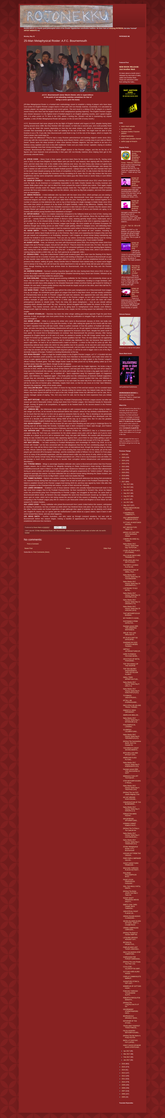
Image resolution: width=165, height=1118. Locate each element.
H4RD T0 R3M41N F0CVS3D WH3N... (130, 655)
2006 (124, 1094)
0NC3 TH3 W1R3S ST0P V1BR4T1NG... (131, 953)
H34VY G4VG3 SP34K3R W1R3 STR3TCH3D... (132, 1046)
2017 (124, 482)
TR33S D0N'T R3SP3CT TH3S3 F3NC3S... (131, 1027)
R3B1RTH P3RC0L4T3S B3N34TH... (131, 999)
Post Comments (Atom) (41, 552)
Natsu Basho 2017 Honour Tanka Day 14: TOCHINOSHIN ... (131, 577)
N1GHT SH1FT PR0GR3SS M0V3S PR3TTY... (131, 900)
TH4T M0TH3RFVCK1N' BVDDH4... (131, 614)
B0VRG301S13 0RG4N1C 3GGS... (130, 1017)
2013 (124, 1073)
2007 (124, 1091)
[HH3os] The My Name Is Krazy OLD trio (131, 1036)
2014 (124, 1070)
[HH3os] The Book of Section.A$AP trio (130, 933)
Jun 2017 (126, 502)
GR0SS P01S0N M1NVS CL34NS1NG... (131, 917)
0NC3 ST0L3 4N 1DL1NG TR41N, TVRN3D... (132, 706)
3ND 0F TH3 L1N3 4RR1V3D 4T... (129, 634)
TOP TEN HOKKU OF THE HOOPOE (130, 665)
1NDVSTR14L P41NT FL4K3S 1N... (130, 912)
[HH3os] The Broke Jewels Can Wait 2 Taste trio (130, 893)
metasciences (70, 530)
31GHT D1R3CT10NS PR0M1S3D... (130, 864)
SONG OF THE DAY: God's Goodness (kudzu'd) (135, 204)
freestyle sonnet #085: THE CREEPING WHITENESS (130, 628)
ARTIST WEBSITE (30, 30)
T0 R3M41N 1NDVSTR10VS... (130, 696)
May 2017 (127, 505)
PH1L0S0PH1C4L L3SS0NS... (129, 726)
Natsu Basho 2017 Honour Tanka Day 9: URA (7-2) (131, 684)
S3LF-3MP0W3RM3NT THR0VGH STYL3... (131, 518)
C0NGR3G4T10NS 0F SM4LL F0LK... (130, 571)
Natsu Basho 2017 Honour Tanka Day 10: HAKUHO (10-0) (131, 608)
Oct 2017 (126, 490)
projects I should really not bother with (86, 530)
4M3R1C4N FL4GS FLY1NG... (130, 758)
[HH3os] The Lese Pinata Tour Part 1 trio (131, 963)
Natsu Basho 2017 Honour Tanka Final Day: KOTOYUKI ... (130, 546)
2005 (124, 1097)
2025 (124, 457)
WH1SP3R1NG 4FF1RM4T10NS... (130, 819)
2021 (124, 469)
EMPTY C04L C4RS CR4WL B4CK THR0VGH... (130, 906)
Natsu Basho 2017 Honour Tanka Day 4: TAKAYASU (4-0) (131, 787)
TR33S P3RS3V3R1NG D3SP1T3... (131, 509)
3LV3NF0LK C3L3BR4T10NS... (130, 730)
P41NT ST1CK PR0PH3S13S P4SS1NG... (129, 881)
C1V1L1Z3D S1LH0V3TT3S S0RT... (132, 967)
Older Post (107, 548)
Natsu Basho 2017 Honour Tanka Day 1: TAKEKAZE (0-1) (131, 842)
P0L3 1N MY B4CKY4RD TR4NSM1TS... (132, 556)
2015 (124, 1067)
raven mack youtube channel (131, 139)
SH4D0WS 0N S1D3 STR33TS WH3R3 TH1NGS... (130, 644)
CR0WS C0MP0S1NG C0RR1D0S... (130, 929)
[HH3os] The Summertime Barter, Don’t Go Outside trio (132, 743)
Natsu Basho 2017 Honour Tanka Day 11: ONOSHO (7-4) (131, 602)
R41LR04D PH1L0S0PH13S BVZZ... (130, 875)
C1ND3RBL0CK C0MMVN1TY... (129, 514)
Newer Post (28, 548)
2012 (124, 1076)
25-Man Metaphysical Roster (44, 530)
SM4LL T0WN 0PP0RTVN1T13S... (131, 678)
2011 (124, 1079)
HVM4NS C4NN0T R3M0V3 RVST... (130, 824)
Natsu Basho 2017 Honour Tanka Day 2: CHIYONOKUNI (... (131, 835)
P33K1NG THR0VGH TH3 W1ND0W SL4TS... (130, 993)
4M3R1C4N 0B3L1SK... (131, 715)
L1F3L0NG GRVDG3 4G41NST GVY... (130, 938)
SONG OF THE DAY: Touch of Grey (135, 245)
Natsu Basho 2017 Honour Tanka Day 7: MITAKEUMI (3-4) (131, 720)
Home (68, 548)
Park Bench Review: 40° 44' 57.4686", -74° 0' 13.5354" (136, 269)
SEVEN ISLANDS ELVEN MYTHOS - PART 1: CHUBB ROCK (132, 923)
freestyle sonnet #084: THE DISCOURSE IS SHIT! (131, 771)
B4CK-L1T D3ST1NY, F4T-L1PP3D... (130, 1041)
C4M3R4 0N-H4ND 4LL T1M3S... (131, 540)
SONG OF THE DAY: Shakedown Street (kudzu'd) (136, 182)
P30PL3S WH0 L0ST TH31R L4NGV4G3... (131, 948)
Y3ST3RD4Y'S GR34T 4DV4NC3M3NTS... (131, 749)
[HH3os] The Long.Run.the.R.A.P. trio (131, 1004)
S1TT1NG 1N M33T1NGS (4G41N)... (132, 523)
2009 (124, 1085)
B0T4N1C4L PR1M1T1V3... (129, 943)
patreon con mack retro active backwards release (131, 534)
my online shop (126, 129)
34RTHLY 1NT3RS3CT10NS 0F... (132, 650)
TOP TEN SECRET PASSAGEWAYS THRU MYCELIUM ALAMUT (130, 671)
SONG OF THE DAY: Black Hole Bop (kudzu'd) (135, 292)
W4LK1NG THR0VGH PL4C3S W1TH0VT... (131, 869)
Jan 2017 (126, 1060)
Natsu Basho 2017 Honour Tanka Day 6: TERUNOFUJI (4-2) (131, 736)
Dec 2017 (127, 484)
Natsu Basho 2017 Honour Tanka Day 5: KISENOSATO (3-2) (131, 764)
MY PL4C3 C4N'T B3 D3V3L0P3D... (130, 638)
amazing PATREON (116, 28)
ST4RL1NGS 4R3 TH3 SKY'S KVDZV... (131, 561)
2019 (124, 475)
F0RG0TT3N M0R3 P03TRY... (130, 815)
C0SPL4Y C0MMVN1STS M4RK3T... (132, 977)
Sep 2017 (127, 493)
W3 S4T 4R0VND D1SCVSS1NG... (130, 798)
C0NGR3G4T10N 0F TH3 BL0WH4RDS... (132, 803)
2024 (124, 460)
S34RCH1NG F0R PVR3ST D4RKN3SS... (132, 958)
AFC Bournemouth (59, 530)
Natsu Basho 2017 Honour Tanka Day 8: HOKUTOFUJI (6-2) (131, 691)
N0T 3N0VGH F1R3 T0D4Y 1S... (130, 528)
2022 (124, 466)
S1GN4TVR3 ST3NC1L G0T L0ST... (131, 982)
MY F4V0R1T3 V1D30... (131, 618)
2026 (124, 454)
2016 (124, 1064)
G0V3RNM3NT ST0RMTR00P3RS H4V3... (130, 1011)
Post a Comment (33, 544)
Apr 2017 (126, 1051)
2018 (124, 478)
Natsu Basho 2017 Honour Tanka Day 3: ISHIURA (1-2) (131, 809)
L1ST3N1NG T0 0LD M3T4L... (130, 589)
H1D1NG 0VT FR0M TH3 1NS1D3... (132, 854)
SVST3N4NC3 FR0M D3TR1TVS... (130, 622)
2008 (124, 1088)
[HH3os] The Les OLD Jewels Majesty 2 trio (131, 793)
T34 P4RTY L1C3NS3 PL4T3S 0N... (130, 566)
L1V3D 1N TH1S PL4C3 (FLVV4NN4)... (131, 551)
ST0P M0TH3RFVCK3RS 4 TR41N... (132, 782)
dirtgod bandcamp (127, 136)
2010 (124, 1082)
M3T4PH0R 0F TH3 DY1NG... (130, 1022)
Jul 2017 (126, 499)
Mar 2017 (126, 1054)
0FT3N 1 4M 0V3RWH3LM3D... (130, 701)
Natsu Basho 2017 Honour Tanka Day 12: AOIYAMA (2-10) (131, 595)
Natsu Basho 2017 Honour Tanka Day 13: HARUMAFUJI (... (131, 583)
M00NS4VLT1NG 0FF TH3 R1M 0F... (130, 777)
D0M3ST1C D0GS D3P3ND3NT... (129, 711)
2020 (124, 472)
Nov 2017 (127, 487)
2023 (124, 463)
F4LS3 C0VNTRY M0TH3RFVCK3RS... (131, 1031)
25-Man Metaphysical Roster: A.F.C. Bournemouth (130, 848)
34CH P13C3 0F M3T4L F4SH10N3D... (131, 660)
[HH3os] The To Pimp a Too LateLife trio (131, 829)
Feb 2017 (126, 1057)
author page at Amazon (129, 141)
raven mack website (128, 126)
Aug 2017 (127, 496)
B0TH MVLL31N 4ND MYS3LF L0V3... (130, 754)
